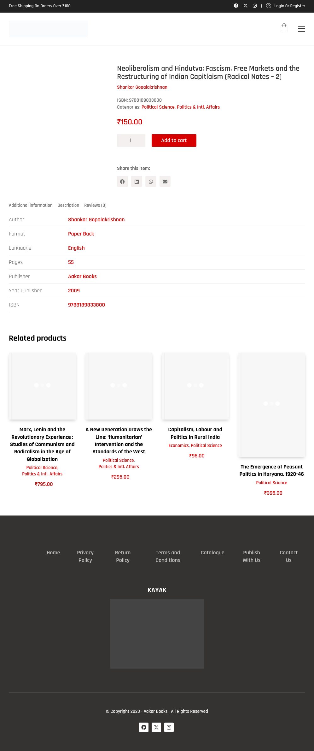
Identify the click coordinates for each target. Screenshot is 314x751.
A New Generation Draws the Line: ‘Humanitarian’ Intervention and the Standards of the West (119, 440)
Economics (179, 446)
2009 (74, 290)
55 (71, 262)
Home (53, 552)
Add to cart (174, 140)
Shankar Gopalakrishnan (96, 219)
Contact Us (289, 556)
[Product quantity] (131, 140)
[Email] (165, 181)
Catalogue (212, 552)
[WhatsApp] (150, 181)
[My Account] (285, 6)
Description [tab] (68, 205)
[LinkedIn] (136, 181)
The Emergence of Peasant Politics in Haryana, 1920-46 (272, 470)
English (76, 248)
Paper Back (81, 233)
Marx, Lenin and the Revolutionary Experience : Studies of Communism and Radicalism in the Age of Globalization (42, 444)
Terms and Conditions (167, 556)
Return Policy (123, 556)
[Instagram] (169, 727)
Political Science (158, 107)
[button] (301, 28)
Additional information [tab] (31, 205)
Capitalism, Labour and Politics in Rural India (195, 433)
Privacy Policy (85, 556)
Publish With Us (251, 556)
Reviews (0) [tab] (95, 205)
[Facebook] (122, 181)
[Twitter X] (156, 727)
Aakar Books (82, 276)
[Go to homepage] (48, 29)
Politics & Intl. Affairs (198, 107)
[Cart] (284, 29)
